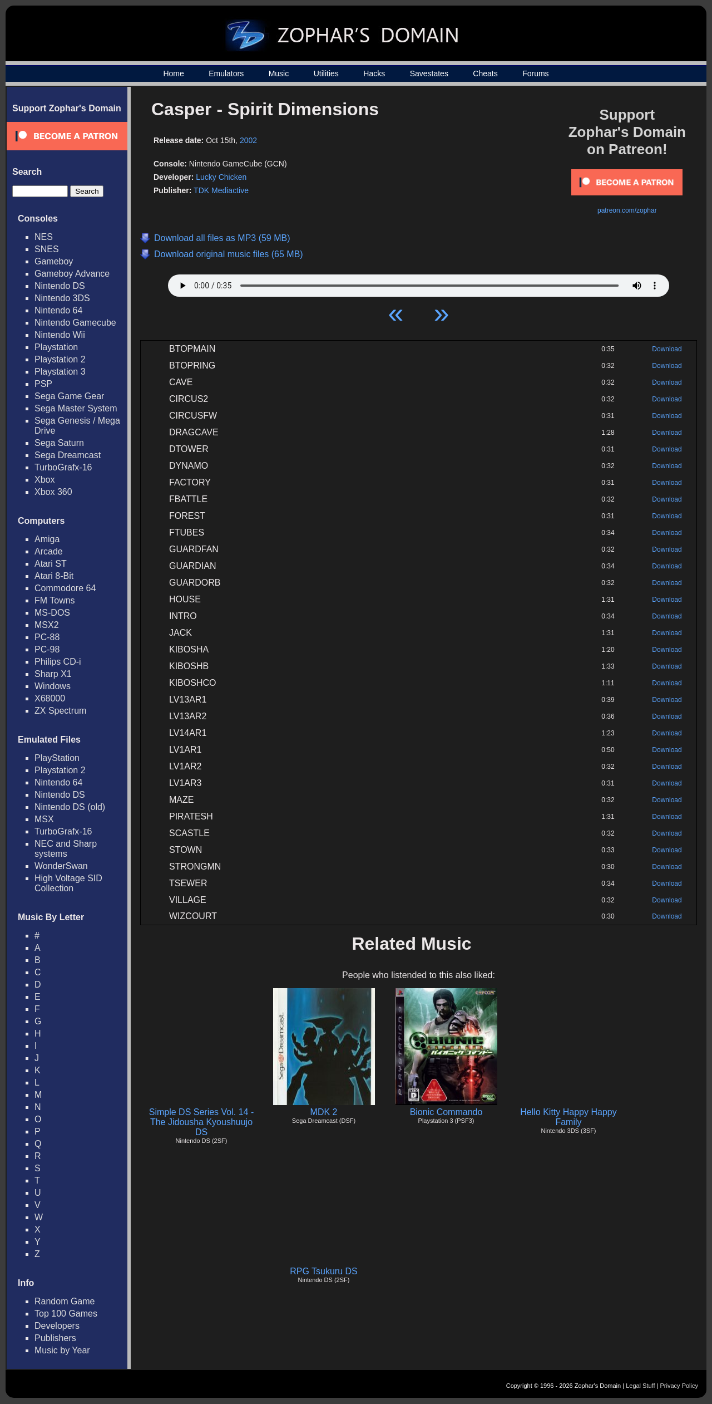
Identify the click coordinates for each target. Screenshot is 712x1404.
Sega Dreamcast (67, 455)
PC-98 (47, 649)
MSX (44, 819)
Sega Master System (75, 408)
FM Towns (54, 600)
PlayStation (57, 758)
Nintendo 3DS (62, 298)
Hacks (374, 73)
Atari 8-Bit (53, 576)
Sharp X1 (53, 674)
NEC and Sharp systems (65, 848)
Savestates (429, 73)
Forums (535, 73)
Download (666, 349)
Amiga (47, 539)
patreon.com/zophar (627, 210)
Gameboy (53, 261)
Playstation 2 (60, 359)
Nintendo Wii (59, 335)
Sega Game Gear (69, 396)
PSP (43, 384)
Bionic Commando (446, 1112)
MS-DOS (52, 612)
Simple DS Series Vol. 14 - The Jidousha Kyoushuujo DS (201, 1122)
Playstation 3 (60, 371)
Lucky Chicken (221, 177)
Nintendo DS (59, 286)
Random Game (64, 1301)
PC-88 (47, 637)
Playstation (56, 347)
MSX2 (46, 625)
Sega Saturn (59, 443)
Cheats (485, 73)
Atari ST (50, 563)
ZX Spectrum (60, 710)
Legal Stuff (640, 1385)
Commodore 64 (65, 588)
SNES (46, 249)
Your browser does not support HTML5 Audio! (418, 283)
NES (43, 237)
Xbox (44, 479)
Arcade (48, 551)
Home (173, 73)
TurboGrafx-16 (63, 467)
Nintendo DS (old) (69, 807)
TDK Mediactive (221, 190)
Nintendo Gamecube (75, 322)
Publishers (55, 1338)
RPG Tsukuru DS (324, 1271)
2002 (248, 140)
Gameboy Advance (72, 273)
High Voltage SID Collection (68, 883)
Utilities (326, 73)
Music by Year (62, 1350)
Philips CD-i (57, 661)
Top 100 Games (65, 1313)
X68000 (49, 698)
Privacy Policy (679, 1385)
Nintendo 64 (58, 310)
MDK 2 (324, 1112)
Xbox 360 (53, 492)
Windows (52, 686)
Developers (57, 1326)
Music (279, 73)
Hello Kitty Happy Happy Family (568, 1117)
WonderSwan (61, 866)
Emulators (226, 73)
